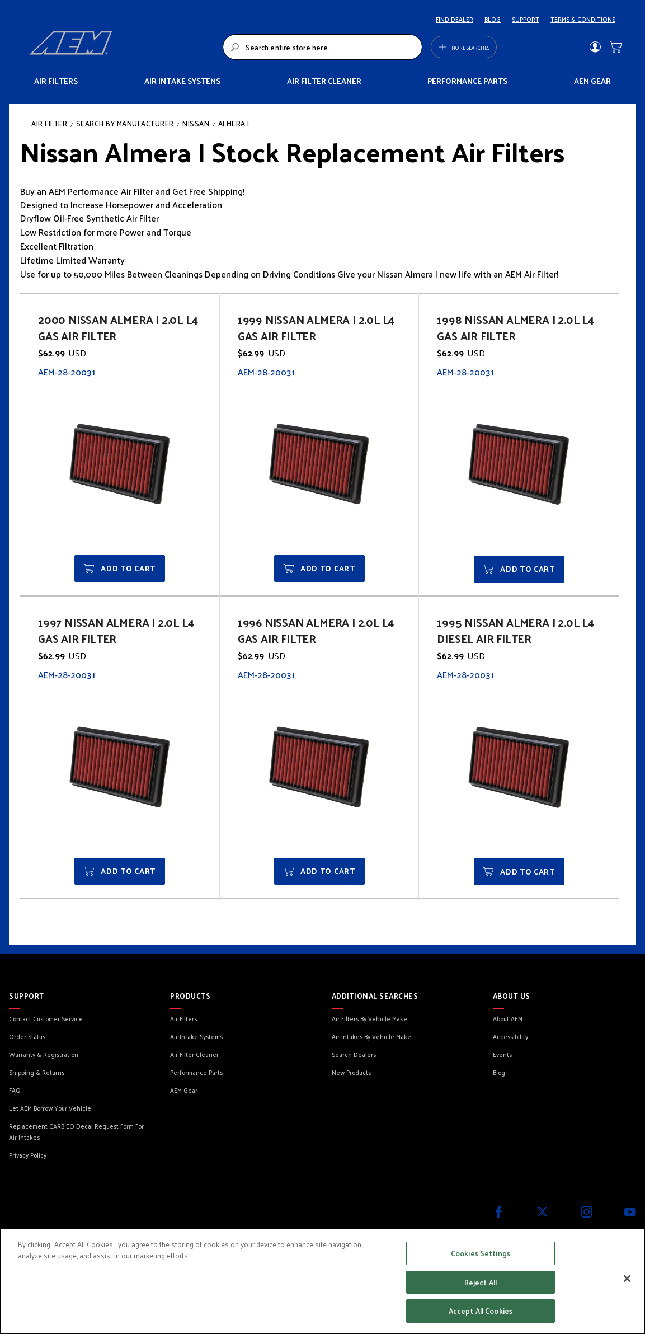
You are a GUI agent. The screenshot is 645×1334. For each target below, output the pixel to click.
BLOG (492, 19)
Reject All (480, 1282)
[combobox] (322, 47)
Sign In (594, 47)
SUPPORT (525, 19)
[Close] (627, 1278)
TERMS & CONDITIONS (582, 19)
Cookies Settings (480, 1253)
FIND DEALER (454, 19)
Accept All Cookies (480, 1310)
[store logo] (123, 47)
